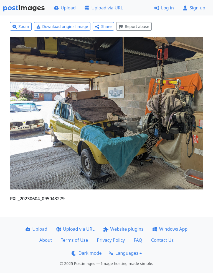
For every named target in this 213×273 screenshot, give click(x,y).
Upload (65, 8)
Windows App (169, 229)
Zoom (20, 26)
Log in (164, 8)
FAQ (138, 240)
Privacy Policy (111, 240)
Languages (123, 253)
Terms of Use (74, 240)
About (45, 240)
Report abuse (134, 26)
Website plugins (123, 229)
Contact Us (162, 240)
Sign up (194, 8)
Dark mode (87, 253)
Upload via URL (104, 8)
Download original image (62, 26)
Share (103, 26)
